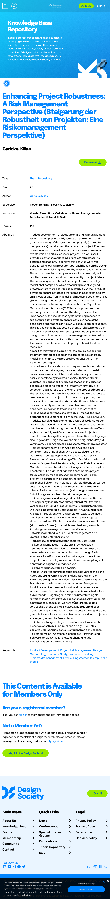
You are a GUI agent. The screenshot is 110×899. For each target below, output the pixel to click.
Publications (48, 841)
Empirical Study (57, 654)
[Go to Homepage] (55, 5)
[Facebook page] (19, 866)
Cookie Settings (86, 884)
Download (92, 162)
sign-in (23, 714)
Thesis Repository (41, 178)
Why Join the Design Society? (25, 753)
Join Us (86, 5)
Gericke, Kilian (39, 195)
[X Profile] (24, 866)
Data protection (87, 832)
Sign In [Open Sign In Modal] (101, 5)
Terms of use (85, 826)
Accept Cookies (86, 889)
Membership (11, 838)
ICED (42, 853)
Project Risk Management (76, 650)
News (43, 820)
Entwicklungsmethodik (77, 658)
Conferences (48, 826)
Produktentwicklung (81, 654)
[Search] (14, 6)
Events (7, 832)
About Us (9, 820)
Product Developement (44, 650)
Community (10, 843)
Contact (8, 849)
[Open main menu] (5, 6)
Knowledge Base (14, 826)
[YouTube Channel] (9, 866)
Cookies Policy (86, 838)
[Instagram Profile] (14, 866)
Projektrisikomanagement (46, 658)
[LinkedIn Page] (4, 866)
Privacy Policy (86, 820)
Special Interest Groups (51, 834)
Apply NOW (55, 741)
